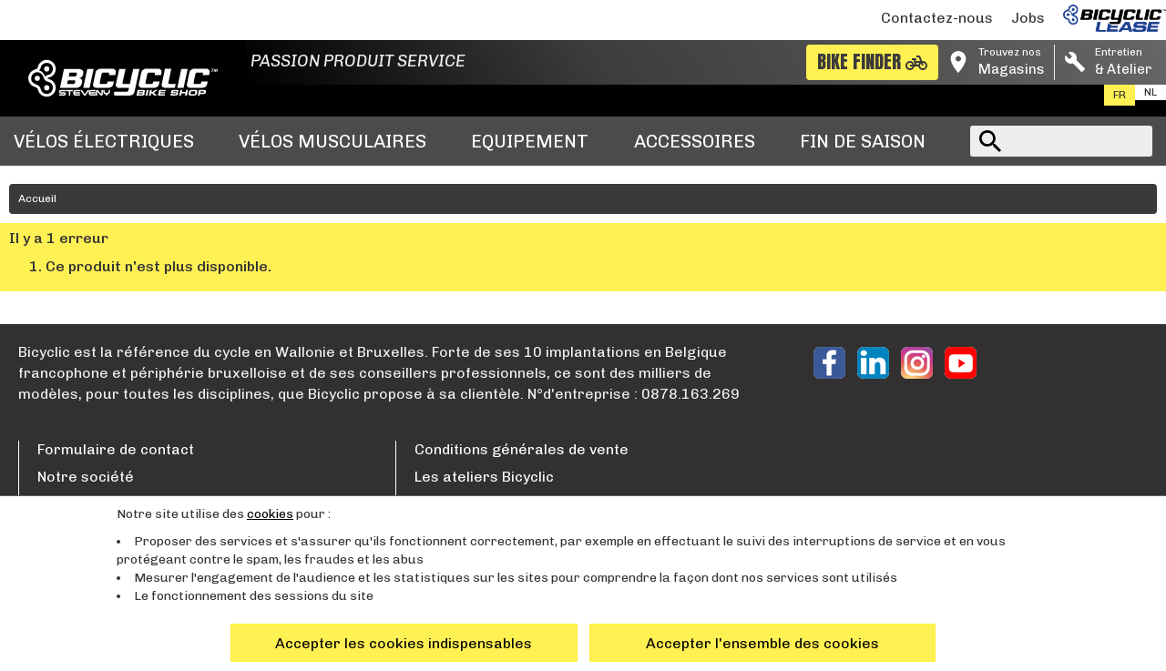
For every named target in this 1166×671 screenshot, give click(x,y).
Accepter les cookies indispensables (403, 643)
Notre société (85, 476)
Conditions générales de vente (521, 449)
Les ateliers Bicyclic (484, 476)
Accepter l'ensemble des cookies (762, 643)
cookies (270, 514)
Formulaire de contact (115, 449)
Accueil (37, 198)
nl (1150, 92)
